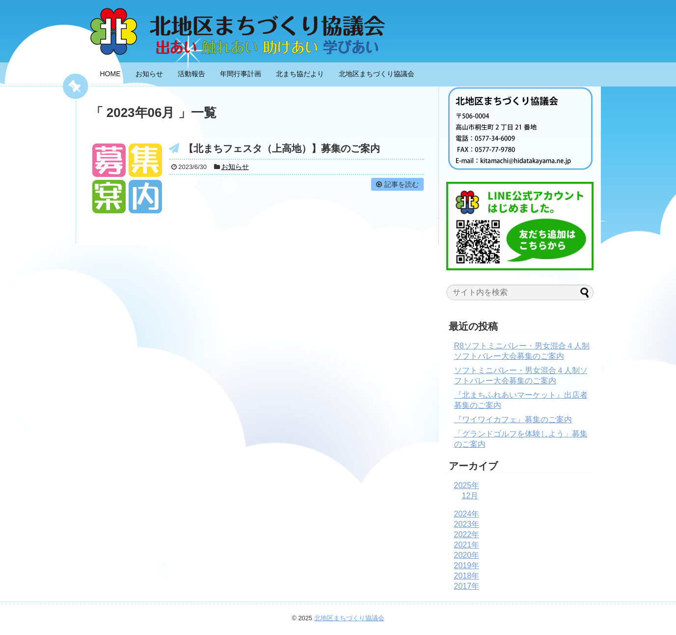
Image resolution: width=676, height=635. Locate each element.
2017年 (467, 586)
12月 (470, 495)
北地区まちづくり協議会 (376, 74)
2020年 (467, 555)
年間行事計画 (240, 74)
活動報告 (191, 74)
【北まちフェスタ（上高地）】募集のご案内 (282, 148)
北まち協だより (300, 74)
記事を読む (401, 184)
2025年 (467, 485)
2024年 (467, 514)
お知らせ (149, 74)
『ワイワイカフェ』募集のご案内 (513, 419)
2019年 (467, 565)
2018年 (467, 576)
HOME (110, 74)
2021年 (467, 545)
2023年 (467, 524)
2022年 (467, 534)
